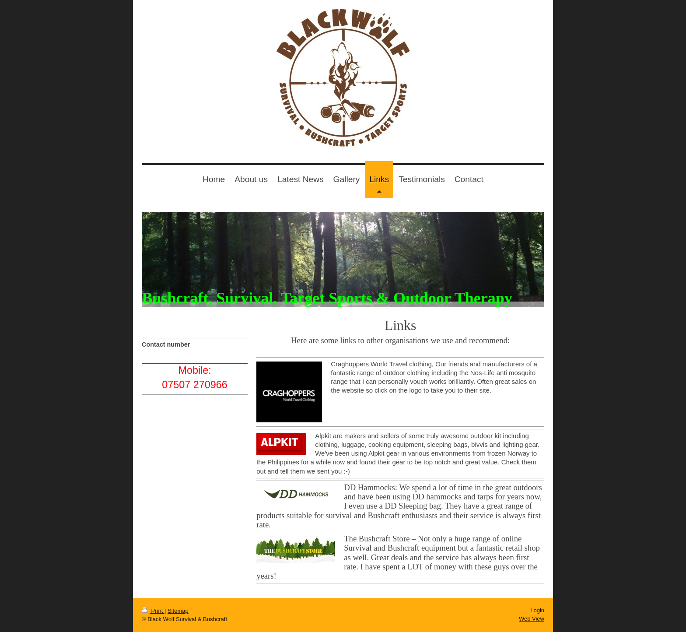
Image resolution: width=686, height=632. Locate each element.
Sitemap (178, 610)
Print (153, 610)
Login (537, 610)
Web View (531, 618)
